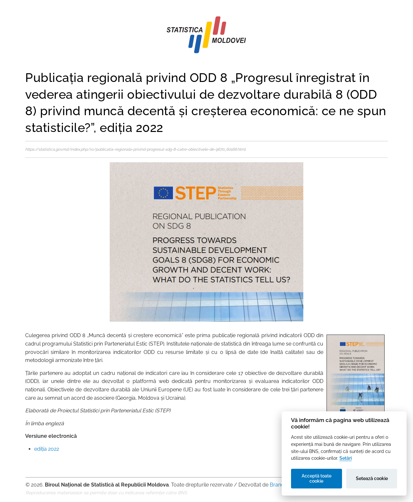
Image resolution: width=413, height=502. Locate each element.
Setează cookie (372, 478)
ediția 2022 (46, 449)
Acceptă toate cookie (316, 478)
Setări (345, 458)
